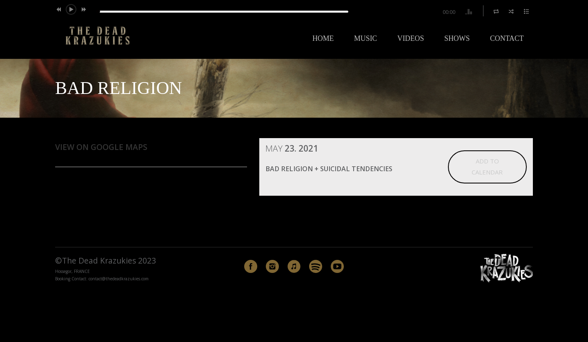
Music (365, 38)
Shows (457, 38)
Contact (507, 38)
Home (323, 38)
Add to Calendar (487, 166)
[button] (60, 9)
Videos (410, 38)
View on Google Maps (101, 146)
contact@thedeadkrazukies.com (119, 279)
